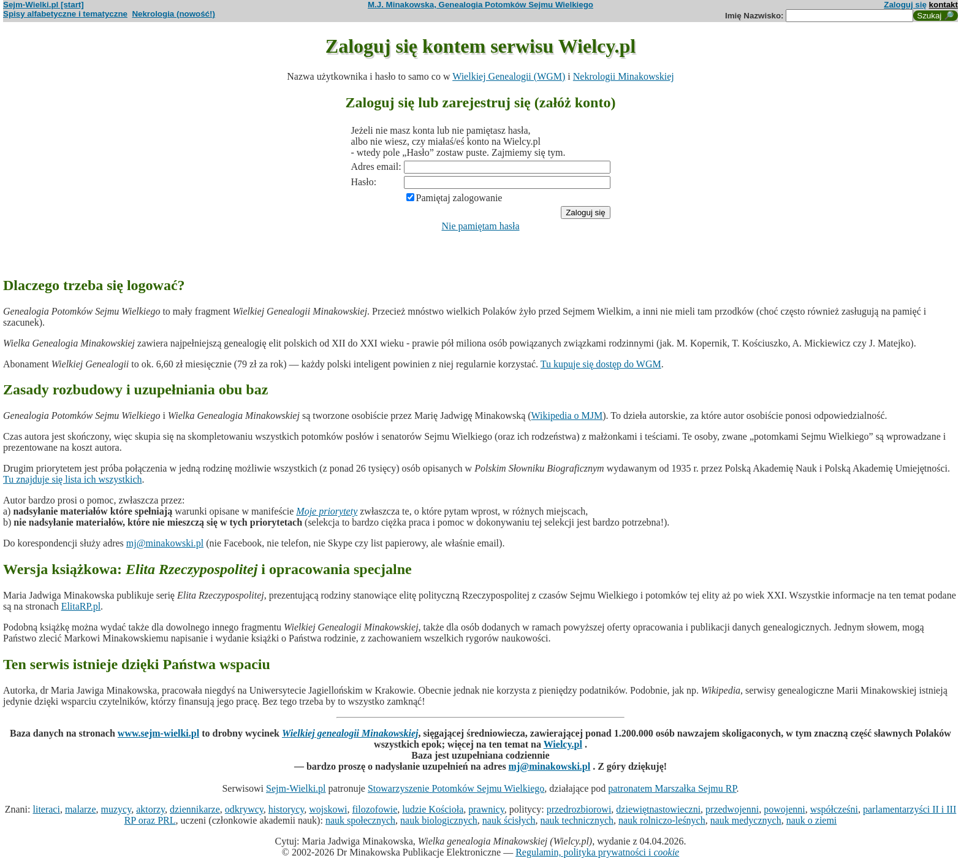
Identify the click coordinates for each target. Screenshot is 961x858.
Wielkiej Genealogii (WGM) (508, 76)
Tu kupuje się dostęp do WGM (601, 364)
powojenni (784, 809)
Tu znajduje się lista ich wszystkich (72, 479)
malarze (80, 809)
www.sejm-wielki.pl (158, 733)
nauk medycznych (745, 820)
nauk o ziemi (811, 820)
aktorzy (150, 809)
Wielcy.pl (563, 744)
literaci (45, 809)
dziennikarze (195, 809)
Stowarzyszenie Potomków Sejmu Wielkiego (456, 788)
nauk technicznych (576, 820)
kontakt (943, 4)
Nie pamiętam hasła (480, 226)
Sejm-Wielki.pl (296, 788)
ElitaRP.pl (81, 606)
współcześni (834, 809)
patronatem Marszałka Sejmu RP (672, 788)
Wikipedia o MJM (567, 415)
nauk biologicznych (438, 820)
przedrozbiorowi (579, 809)
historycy (286, 809)
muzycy (116, 809)
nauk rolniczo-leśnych (661, 820)
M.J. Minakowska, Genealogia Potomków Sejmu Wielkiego (480, 4)
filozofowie (375, 809)
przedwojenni (732, 809)
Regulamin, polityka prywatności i (597, 852)
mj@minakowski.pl (164, 543)
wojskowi (328, 809)
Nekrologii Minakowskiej (623, 76)
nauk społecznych (360, 820)
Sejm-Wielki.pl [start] (43, 4)
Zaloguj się (905, 4)
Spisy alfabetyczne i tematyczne (65, 13)
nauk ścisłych (509, 820)
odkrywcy (244, 809)
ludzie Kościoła (432, 809)
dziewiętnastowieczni (658, 809)
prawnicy (486, 809)
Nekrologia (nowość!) (173, 13)
